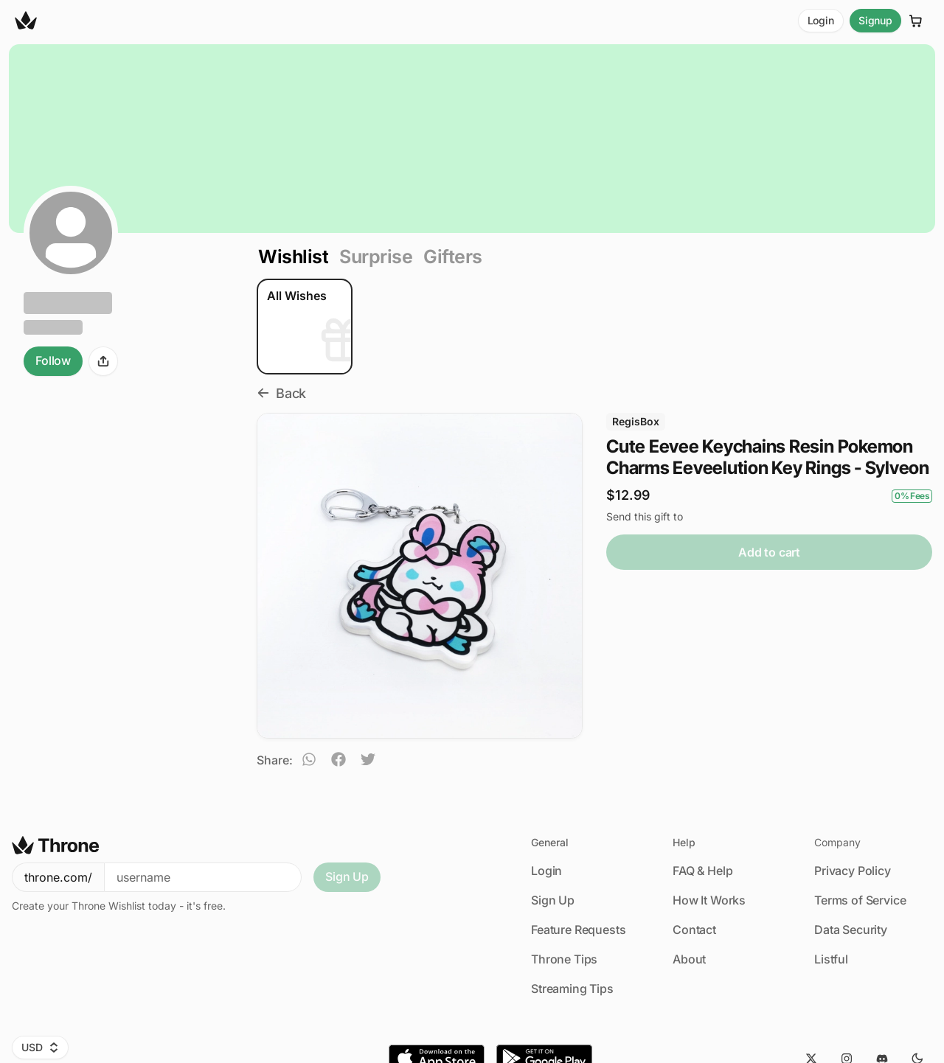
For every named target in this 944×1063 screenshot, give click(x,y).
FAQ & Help (702, 870)
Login (821, 20)
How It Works (709, 900)
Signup (875, 20)
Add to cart (769, 552)
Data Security (850, 929)
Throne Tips (564, 959)
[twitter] (368, 761)
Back (281, 393)
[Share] (103, 361)
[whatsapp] (309, 761)
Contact (694, 929)
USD (40, 1047)
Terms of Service (860, 900)
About (689, 959)
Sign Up (347, 876)
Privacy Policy (852, 870)
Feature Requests (578, 929)
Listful (831, 959)
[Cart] (916, 21)
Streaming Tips (572, 988)
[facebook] (338, 761)
